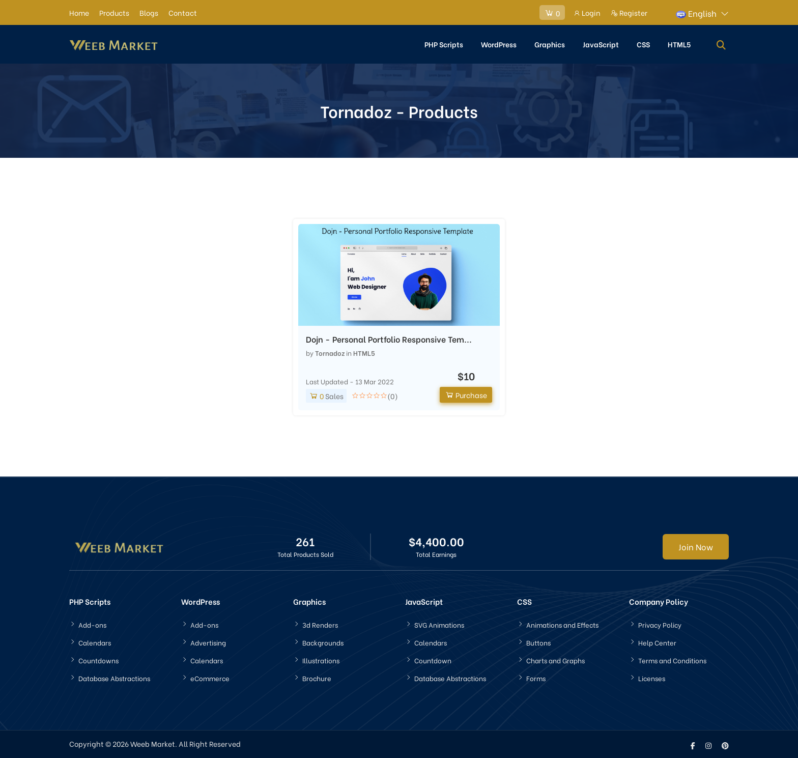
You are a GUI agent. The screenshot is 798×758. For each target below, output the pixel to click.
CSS (643, 43)
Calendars (94, 641)
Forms (536, 677)
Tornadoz (330, 351)
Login (587, 12)
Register (629, 12)
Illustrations (320, 659)
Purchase (466, 393)
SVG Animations (439, 623)
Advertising (208, 641)
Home (79, 12)
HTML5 (679, 43)
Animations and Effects (562, 623)
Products (114, 12)
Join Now (695, 545)
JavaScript (601, 43)
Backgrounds (323, 641)
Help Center (657, 641)
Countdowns (98, 659)
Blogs (148, 12)
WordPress (499, 43)
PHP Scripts (443, 43)
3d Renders (320, 623)
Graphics (549, 43)
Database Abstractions (114, 677)
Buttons (538, 641)
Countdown (432, 659)
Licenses (651, 677)
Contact (182, 12)
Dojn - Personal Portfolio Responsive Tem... (389, 338)
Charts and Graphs (555, 659)
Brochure (316, 677)
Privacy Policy (659, 623)
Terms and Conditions (672, 659)
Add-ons (92, 623)
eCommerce (210, 677)
